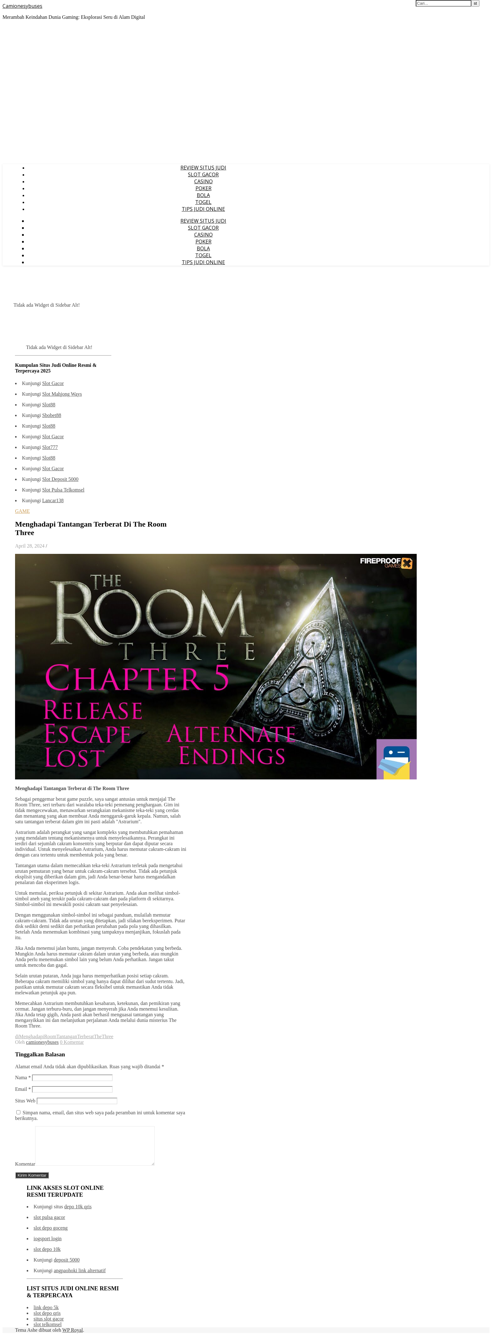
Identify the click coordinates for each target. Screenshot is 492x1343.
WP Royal (72, 1337)
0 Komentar (72, 1042)
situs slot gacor (49, 1326)
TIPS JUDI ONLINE (203, 209)
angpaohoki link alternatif (79, 1278)
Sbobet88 (51, 415)
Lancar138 (52, 500)
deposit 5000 (66, 1267)
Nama (23, 1077)
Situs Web (25, 1100)
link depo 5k (46, 1315)
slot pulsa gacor (49, 1224)
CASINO (203, 181)
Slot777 (50, 447)
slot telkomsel (48, 1332)
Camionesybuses (22, 6)
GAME (22, 511)
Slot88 (48, 404)
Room (50, 1036)
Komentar (25, 1171)
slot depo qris (47, 1320)
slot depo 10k (47, 1256)
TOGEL (203, 202)
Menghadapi (31, 1036)
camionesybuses (42, 1042)
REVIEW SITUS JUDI (203, 167)
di (17, 1036)
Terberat (85, 1036)
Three (107, 1036)
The (98, 1036)
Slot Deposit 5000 (60, 479)
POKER (203, 188)
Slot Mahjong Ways (62, 394)
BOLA (203, 195)
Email (23, 1089)
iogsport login (48, 1246)
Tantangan (66, 1036)
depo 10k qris (78, 1214)
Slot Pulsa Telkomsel (63, 489)
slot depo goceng (50, 1235)
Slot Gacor (53, 383)
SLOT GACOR (203, 174)
